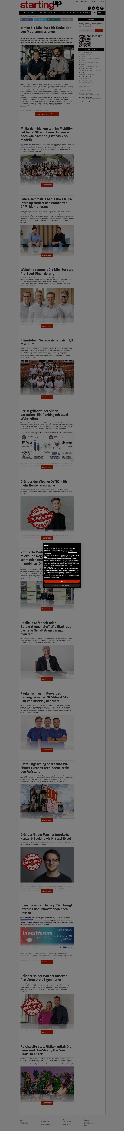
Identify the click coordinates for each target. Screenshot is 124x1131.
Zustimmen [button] (62, 581)
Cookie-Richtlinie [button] (72, 552)
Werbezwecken (71, 562)
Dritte (45, 557)
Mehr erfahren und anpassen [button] (62, 585)
